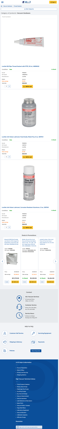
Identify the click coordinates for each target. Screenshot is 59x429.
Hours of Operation (22, 368)
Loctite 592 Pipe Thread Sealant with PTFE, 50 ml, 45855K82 (20, 66)
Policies (12, 351)
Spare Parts (20, 403)
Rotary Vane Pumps (22, 387)
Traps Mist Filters (21, 408)
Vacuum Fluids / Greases (23, 405)
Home (1, 6)
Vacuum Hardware (7, 6)
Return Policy (20, 370)
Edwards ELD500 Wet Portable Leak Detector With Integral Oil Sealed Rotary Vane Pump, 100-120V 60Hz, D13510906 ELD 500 (11, 242)
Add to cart (28, 86)
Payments (41, 342)
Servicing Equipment (44, 333)
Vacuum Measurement (23, 396)
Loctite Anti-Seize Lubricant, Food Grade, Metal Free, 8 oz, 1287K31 (22, 137)
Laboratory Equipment (23, 410)
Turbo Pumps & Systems (23, 384)
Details (6, 282)
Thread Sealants (18, 6)
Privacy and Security (22, 372)
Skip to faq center (36, 351)
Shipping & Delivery (15, 342)
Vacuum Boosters (21, 412)
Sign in (54, 2)
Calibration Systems (22, 415)
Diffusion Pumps (21, 417)
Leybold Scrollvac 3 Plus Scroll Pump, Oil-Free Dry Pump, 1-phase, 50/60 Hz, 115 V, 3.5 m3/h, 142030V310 (47, 242)
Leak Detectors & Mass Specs (24, 401)
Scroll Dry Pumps (21, 391)
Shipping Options (21, 375)
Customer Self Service (16, 333)
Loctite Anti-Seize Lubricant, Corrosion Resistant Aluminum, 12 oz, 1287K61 (25, 207)
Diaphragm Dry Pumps (23, 389)
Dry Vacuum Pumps (22, 394)
